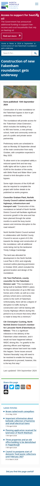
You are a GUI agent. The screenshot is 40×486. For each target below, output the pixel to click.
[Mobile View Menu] (36, 4)
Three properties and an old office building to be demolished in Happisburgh (21, 442)
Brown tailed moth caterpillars (20, 411)
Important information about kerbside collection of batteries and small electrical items (20, 421)
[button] (37, 14)
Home (3, 43)
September (28, 43)
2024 (19, 43)
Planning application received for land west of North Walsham (21, 431)
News (11, 43)
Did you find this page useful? (20, 471)
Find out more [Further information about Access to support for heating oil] (10, 36)
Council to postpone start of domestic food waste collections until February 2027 (21, 454)
